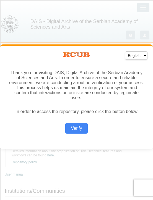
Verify (76, 128)
